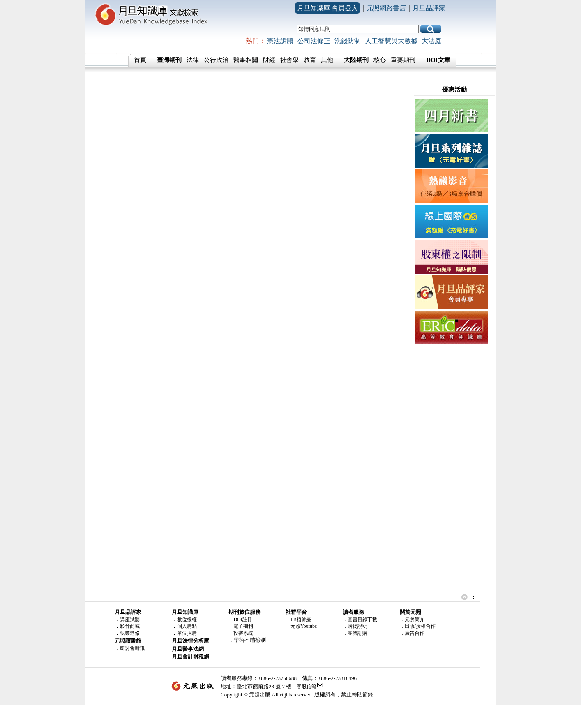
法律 (193, 60)
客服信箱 (306, 686)
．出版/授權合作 (418, 626)
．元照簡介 (412, 619)
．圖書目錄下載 (360, 619)
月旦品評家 (429, 8)
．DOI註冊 (240, 619)
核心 (380, 60)
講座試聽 (130, 619)
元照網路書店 (386, 8)
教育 (310, 60)
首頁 (140, 60)
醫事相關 (245, 60)
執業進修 (130, 633)
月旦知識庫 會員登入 (327, 8)
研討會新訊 (132, 648)
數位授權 (187, 619)
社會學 (289, 60)
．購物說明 (355, 626)
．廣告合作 (412, 633)
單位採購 (187, 633)
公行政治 (216, 60)
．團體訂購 (355, 633)
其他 (327, 60)
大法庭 (431, 40)
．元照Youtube (301, 626)
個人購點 (187, 626)
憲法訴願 (280, 40)
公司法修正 (313, 40)
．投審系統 (240, 633)
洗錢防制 (347, 40)
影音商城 (130, 626)
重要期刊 (403, 60)
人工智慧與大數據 (391, 40)
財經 (269, 60)
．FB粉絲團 (298, 619)
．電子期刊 (240, 626)
